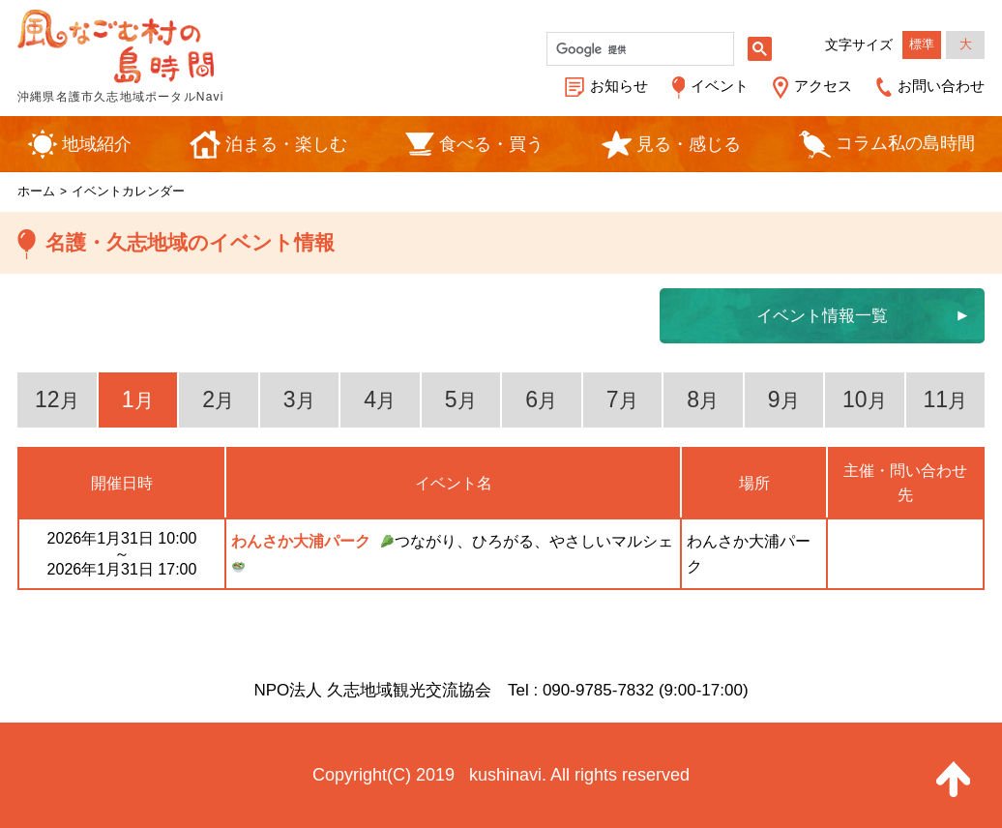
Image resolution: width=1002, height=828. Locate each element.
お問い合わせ (941, 85)
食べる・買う (491, 144)
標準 (921, 44)
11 (945, 399)
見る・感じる (688, 144)
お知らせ (619, 85)
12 (57, 399)
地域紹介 (97, 144)
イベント (720, 85)
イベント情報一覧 (822, 316)
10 (864, 399)
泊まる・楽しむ (286, 144)
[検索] (638, 49)
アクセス (823, 85)
